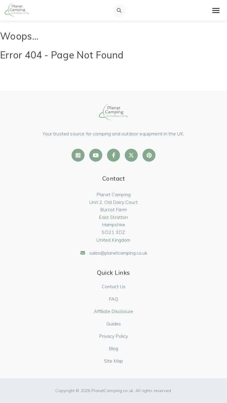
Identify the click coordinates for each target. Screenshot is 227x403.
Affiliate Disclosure (113, 311)
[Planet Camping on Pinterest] (148, 155)
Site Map (113, 361)
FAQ (113, 299)
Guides (113, 324)
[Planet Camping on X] (131, 155)
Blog (113, 348)
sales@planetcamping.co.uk (113, 253)
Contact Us (114, 286)
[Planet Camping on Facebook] (113, 155)
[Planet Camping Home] (16, 10)
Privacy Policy (113, 336)
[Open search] (119, 10)
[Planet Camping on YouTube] (95, 155)
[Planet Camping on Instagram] (78, 155)
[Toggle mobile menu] (216, 10)
